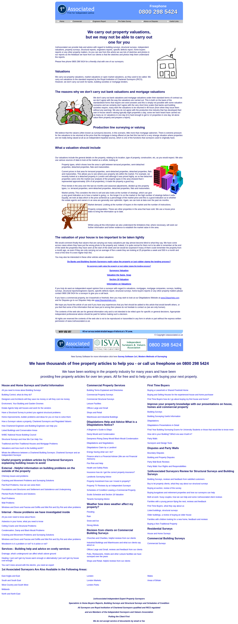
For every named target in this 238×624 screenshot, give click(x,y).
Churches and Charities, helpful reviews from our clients (111, 538)
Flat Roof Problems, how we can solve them (21, 485)
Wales (150, 576)
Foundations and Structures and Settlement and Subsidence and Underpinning (36, 489)
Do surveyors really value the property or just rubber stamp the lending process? (119, 266)
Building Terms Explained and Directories (105, 390)
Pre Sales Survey (123, 21)
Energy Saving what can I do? (100, 452)
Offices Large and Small (97, 408)
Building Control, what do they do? (17, 395)
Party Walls (152, 438)
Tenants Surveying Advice (98, 499)
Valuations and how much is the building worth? (22, 448)
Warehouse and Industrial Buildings (102, 417)
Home (61, 21)
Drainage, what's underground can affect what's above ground (29, 554)
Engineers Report (98, 21)
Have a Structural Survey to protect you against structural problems (31, 412)
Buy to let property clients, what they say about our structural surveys (177, 484)
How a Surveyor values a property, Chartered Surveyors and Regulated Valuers (36, 421)
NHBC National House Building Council (19, 435)
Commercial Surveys (156, 543)
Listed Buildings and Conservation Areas (19, 430)
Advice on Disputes (150, 21)
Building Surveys (154, 412)
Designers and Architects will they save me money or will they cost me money (36, 399)
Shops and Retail (94, 412)
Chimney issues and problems (15, 476)
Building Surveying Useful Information (163, 416)
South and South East (11, 580)
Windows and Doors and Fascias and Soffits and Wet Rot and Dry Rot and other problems (41, 507)
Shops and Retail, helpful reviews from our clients (108, 561)
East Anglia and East (11, 576)
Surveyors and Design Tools (159, 443)
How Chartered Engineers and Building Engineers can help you (29, 426)
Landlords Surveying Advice (99, 477)
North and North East (11, 594)
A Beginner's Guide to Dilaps (99, 430)
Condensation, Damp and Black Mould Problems (23, 530)
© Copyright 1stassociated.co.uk (168, 335)
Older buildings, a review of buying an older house (169, 515)
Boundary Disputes (155, 453)
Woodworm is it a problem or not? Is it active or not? (24, 544)
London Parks (93, 585)
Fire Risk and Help (95, 463)
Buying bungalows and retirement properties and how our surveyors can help (181, 492)
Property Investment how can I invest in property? (108, 481)
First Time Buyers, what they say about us (165, 506)
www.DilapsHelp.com (170, 298)
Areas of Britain (154, 580)
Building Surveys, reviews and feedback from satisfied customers (176, 479)
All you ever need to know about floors (18, 517)
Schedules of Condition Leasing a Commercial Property (111, 490)
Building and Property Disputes (161, 457)
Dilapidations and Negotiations (100, 443)
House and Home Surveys (159, 533)
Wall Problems (8, 503)
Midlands (6, 589)
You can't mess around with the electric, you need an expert (28, 565)
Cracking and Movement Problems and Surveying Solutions (28, 480)
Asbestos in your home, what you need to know (22, 521)
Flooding (90, 512)
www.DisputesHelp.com (105, 300)
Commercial (76, 21)
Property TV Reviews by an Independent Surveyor (109, 486)
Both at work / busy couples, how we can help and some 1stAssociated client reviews (184, 497)
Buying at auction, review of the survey (164, 488)
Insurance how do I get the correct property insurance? (111, 472)
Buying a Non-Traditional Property (162, 524)
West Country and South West (15, 585)
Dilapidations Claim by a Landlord (101, 447)
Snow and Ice (93, 521)
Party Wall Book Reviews (158, 462)
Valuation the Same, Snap (119, 275)
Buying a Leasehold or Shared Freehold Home (167, 390)
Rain (89, 516)
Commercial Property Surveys (100, 395)
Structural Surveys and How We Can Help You (22, 439)
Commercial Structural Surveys (100, 399)
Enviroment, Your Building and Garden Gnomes (22, 403)
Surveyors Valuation (118, 270)
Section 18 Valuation (119, 279)
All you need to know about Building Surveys (21, 390)
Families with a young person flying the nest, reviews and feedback (176, 501)
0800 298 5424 (158, 11)
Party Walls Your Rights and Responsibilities (166, 466)
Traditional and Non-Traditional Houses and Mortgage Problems (30, 444)
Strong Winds (93, 525)
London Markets (94, 580)
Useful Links (172, 21)
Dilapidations (153, 421)
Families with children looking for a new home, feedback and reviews (177, 519)
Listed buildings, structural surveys (162, 510)
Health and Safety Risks (97, 468)
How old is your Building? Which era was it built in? (169, 434)
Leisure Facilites (94, 403)
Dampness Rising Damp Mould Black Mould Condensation (112, 438)
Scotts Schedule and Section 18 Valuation (105, 494)
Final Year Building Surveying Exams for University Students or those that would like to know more (190, 430)
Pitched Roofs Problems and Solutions (19, 494)
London (90, 576)
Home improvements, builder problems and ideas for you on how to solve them (36, 417)
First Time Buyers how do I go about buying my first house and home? (178, 399)
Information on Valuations (119, 284)
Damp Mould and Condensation (101, 434)
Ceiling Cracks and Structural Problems (19, 526)
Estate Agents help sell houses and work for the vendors (26, 408)
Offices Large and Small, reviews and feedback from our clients (114, 549)
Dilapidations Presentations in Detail (163, 425)
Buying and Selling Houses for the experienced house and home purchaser (180, 395)
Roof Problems (8, 498)
